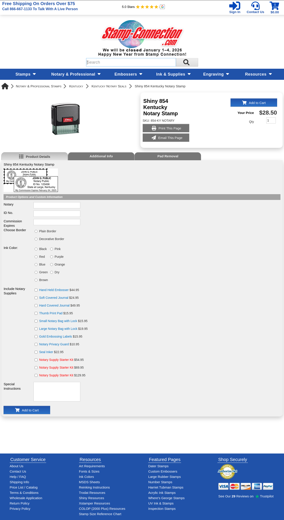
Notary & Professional (76, 74)
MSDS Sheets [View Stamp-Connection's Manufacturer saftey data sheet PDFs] (89, 482)
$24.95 (59, 297)
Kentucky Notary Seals (109, 86)
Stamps (26, 74)
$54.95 (61, 360)
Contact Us (255, 12)
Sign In (234, 12)
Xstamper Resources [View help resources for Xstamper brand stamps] (94, 503)
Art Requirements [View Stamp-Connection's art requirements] (92, 466)
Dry (57, 272)
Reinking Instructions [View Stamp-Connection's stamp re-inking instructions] (94, 487)
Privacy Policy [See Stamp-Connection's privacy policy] (20, 508)
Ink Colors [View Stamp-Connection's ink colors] (86, 477)
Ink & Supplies (173, 74)
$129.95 (62, 375)
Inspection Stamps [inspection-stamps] (162, 508)
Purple (59, 256)
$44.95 (59, 290)
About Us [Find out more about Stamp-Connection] (17, 466)
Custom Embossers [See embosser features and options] (162, 471)
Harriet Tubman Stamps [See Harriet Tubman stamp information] (165, 487)
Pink (58, 249)
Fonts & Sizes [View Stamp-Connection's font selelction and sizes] (89, 471)
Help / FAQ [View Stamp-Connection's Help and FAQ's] (18, 477)
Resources (258, 74)
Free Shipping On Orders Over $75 (40, 6)
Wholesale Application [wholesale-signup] (26, 498)
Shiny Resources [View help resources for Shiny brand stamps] (91, 498)
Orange (60, 264)
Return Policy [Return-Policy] (20, 503)
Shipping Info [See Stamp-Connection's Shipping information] (19, 482)
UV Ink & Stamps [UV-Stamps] (161, 503)
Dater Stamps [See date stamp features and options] (158, 466)
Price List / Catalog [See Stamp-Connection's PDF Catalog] (24, 487)
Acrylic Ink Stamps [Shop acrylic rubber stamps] (162, 493)
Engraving (216, 74)
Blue (42, 264)
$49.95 (59, 305)
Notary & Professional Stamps (38, 86)
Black (43, 249)
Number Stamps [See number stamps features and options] (160, 482)
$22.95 (51, 352)
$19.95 (63, 328)
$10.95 (59, 344)
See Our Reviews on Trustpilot (246, 496)
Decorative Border (51, 239)
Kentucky (76, 86)
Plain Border (47, 231)
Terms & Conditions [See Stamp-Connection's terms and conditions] (24, 493)
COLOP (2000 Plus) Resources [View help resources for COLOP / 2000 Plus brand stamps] (102, 508)
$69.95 (61, 367)
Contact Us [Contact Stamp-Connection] (18, 471)
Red (42, 256)
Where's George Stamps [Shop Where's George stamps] (166, 498)
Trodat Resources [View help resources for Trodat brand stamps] (92, 493)
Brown (43, 280)
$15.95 (56, 313)
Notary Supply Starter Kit (56, 360)
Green (43, 272)
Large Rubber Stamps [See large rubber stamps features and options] (164, 477)
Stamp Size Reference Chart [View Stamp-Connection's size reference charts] (100, 514)
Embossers (128, 74)
